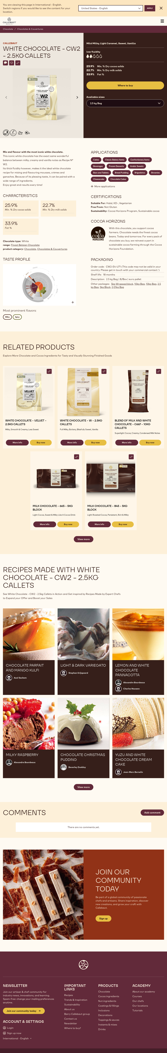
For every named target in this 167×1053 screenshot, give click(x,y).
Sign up (103, 918)
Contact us (70, 1018)
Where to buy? (72, 1028)
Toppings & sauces (108, 1019)
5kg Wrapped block (122, 283)
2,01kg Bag (118, 287)
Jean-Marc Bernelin (133, 772)
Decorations (105, 1015)
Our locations (140, 1005)
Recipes (68, 995)
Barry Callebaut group (77, 1013)
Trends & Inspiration (75, 999)
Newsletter (70, 1023)
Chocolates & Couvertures (30, 29)
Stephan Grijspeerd (78, 673)
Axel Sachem (20, 677)
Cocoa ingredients (108, 996)
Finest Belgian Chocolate (25, 245)
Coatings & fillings (108, 1005)
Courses (137, 996)
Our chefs (138, 1001)
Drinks (102, 1029)
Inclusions (104, 1010)
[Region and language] (110, 8)
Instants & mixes (107, 1024)
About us (69, 1009)
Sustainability (72, 1004)
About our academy (143, 991)
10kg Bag (139, 283)
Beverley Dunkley (77, 767)
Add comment (152, 812)
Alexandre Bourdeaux (134, 682)
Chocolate (8, 29)
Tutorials (137, 1010)
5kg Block (105, 287)
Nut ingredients (107, 1001)
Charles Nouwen (131, 688)
